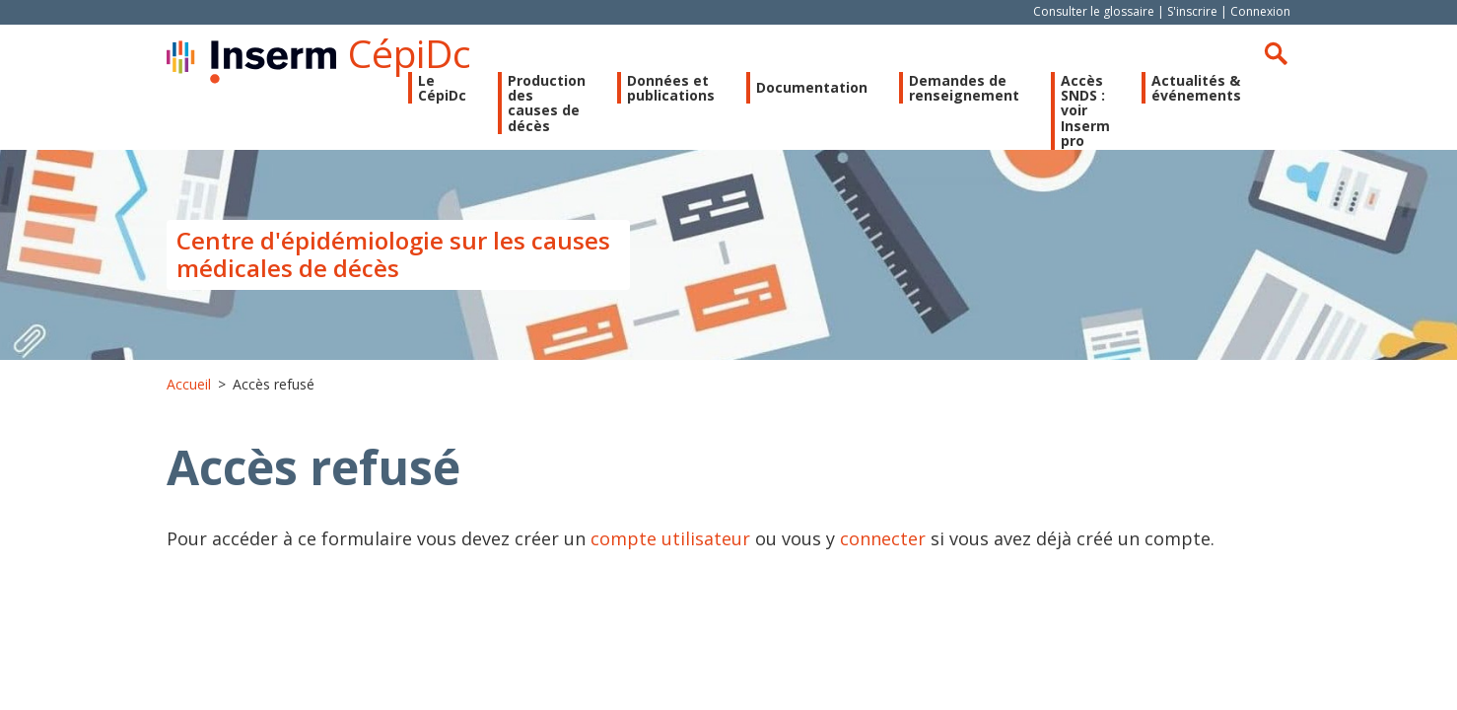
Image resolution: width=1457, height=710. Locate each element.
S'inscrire (1192, 11)
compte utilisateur (670, 538)
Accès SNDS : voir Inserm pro (1085, 111)
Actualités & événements (1196, 88)
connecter (883, 538)
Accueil (189, 384)
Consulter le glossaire (1093, 11)
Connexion (1260, 11)
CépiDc (409, 53)
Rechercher (1275, 53)
